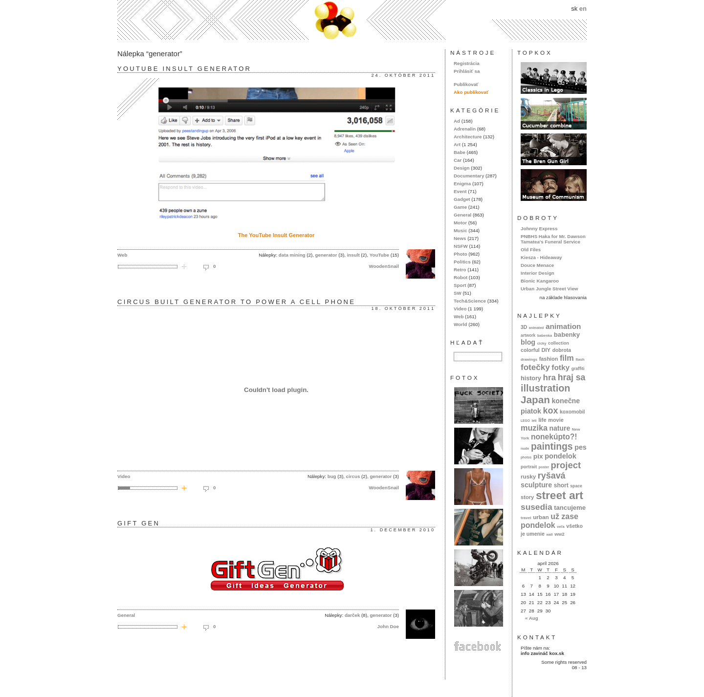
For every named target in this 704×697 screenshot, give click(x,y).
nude (525, 448)
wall (549, 534)
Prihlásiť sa (467, 71)
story (527, 497)
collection (558, 343)
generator (326, 255)
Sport (460, 285)
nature (560, 428)
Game (460, 207)
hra (549, 377)
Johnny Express (539, 228)
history (531, 378)
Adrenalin (465, 128)
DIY (545, 350)
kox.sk (352, 20)
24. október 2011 (403, 75)
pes (580, 447)
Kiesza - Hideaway (541, 257)
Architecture (468, 136)
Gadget (462, 199)
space (576, 485)
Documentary (469, 175)
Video (123, 476)
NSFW (461, 246)
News (460, 238)
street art (559, 495)
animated (536, 327)
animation (563, 326)
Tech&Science (470, 301)
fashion (548, 359)
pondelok (560, 456)
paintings (552, 446)
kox (550, 410)
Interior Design (537, 273)
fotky (560, 367)
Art (457, 144)
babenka (544, 335)
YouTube (379, 255)
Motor (460, 222)
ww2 (559, 534)
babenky (567, 334)
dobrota (561, 350)
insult (353, 255)
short (561, 485)
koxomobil (572, 411)
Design (462, 168)
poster (544, 467)
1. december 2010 (403, 529)
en (583, 8)
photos (526, 457)
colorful (530, 350)
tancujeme (570, 507)
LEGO (525, 420)
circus (353, 476)
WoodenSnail (384, 266)
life (542, 420)
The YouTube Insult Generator (276, 235)
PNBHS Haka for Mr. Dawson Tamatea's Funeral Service (553, 239)
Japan (535, 399)
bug (332, 476)
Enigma (462, 183)
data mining (292, 255)
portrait (529, 466)
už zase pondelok (549, 520)
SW (458, 293)
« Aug (531, 618)
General (126, 615)
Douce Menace (537, 265)
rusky (528, 476)
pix (538, 456)
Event (460, 191)
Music (460, 230)
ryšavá (552, 475)
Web (122, 255)
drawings (529, 359)
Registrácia (467, 63)
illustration (545, 388)
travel (526, 518)
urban (541, 517)
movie (555, 420)
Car (458, 160)
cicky (542, 343)
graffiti (578, 368)
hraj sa (572, 377)
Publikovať (466, 84)
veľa (560, 526)
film (567, 357)
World (460, 324)
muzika (534, 427)
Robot (460, 277)
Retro (460, 269)
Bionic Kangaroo (540, 280)
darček (352, 615)
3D (524, 327)
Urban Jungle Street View (549, 288)
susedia (536, 507)
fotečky (535, 367)
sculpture (536, 485)
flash (579, 359)
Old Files (531, 249)
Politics (462, 261)
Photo (460, 254)
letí (534, 420)
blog (528, 342)
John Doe (388, 626)
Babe (459, 152)
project (566, 465)
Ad (457, 121)
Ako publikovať (471, 92)
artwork (528, 335)
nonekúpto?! (554, 437)
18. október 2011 (403, 308)
